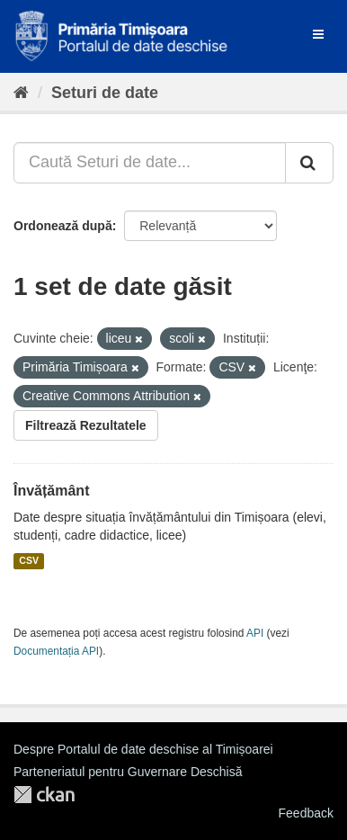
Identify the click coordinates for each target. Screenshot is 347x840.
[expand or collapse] (318, 34)
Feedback (306, 813)
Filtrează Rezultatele (86, 425)
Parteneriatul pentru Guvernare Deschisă (127, 771)
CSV (29, 561)
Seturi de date (104, 93)
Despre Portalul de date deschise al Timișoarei (143, 749)
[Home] (21, 93)
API (254, 633)
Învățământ (51, 490)
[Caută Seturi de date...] (149, 162)
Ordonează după (62, 226)
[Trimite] (309, 162)
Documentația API (56, 651)
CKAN (44, 794)
